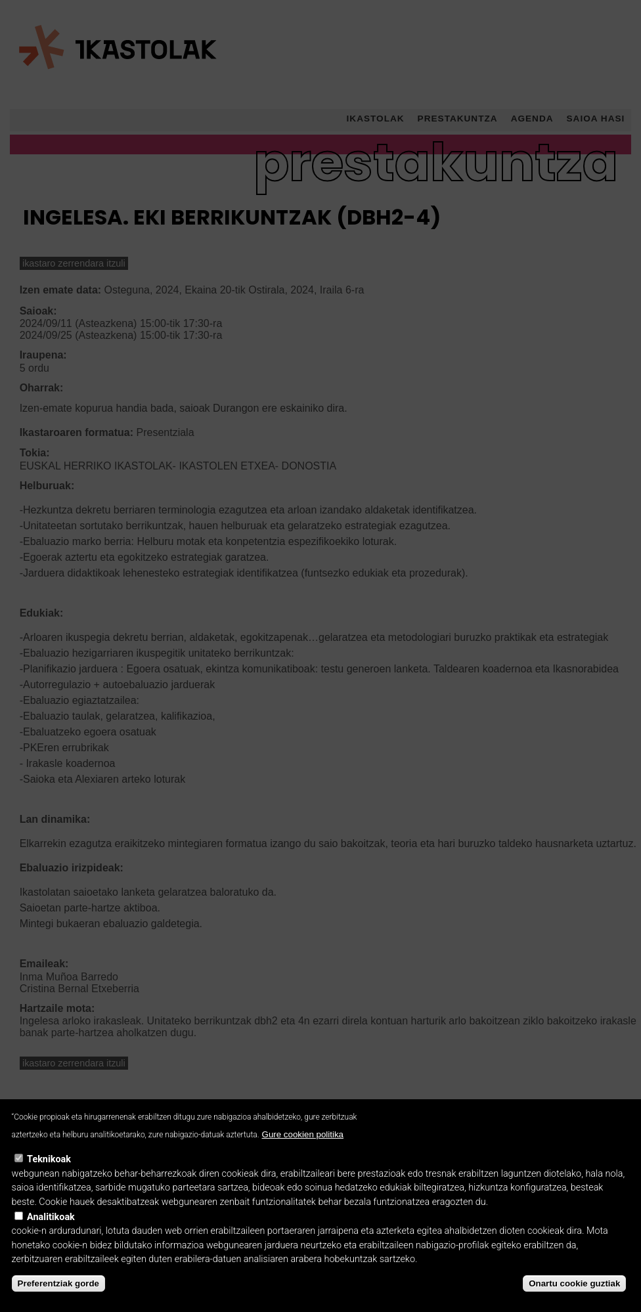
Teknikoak (49, 1182)
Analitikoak (51, 1240)
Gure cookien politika (302, 1157)
